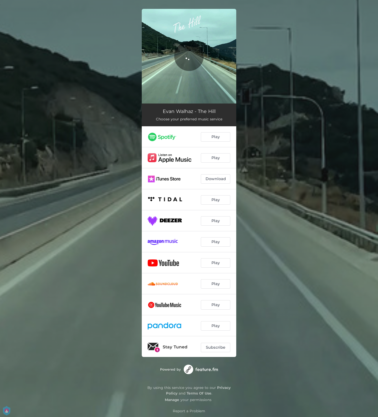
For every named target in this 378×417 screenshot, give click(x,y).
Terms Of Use (199, 393)
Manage (172, 399)
